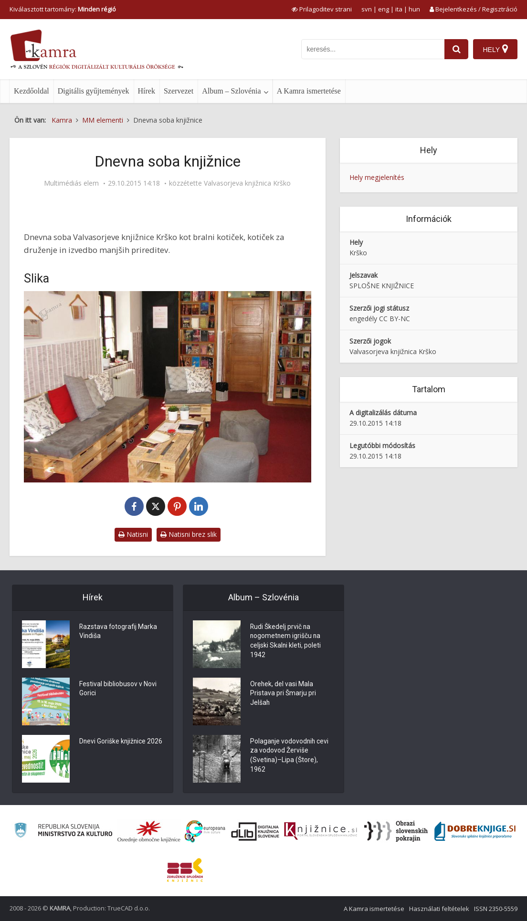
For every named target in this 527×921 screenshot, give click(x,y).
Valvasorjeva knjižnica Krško (247, 183)
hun (414, 9)
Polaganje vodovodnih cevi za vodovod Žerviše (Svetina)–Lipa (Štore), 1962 (290, 756)
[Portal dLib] (255, 831)
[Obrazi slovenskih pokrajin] (395, 831)
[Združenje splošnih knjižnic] (185, 870)
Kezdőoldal (31, 91)
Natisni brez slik (188, 534)
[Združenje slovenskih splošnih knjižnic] (321, 831)
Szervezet (178, 91)
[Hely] (495, 49)
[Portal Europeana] (205, 831)
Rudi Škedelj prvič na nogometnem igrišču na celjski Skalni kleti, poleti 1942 (286, 642)
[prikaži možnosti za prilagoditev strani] (322, 9)
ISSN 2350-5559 (495, 908)
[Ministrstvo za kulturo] (63, 831)
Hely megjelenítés (376, 177)
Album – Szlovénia (231, 91)
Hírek (146, 91)
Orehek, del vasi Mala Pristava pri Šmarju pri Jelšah (283, 694)
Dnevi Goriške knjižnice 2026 (113, 746)
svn (366, 9)
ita (398, 9)
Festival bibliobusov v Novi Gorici (118, 689)
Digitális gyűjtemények (93, 91)
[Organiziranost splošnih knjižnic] (149, 831)
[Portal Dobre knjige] (475, 831)
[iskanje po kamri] (372, 49)
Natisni (133, 534)
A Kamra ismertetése (309, 91)
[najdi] (456, 49)
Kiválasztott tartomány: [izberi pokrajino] (63, 9)
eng (383, 9)
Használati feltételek (439, 908)
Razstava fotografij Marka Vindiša (118, 632)
